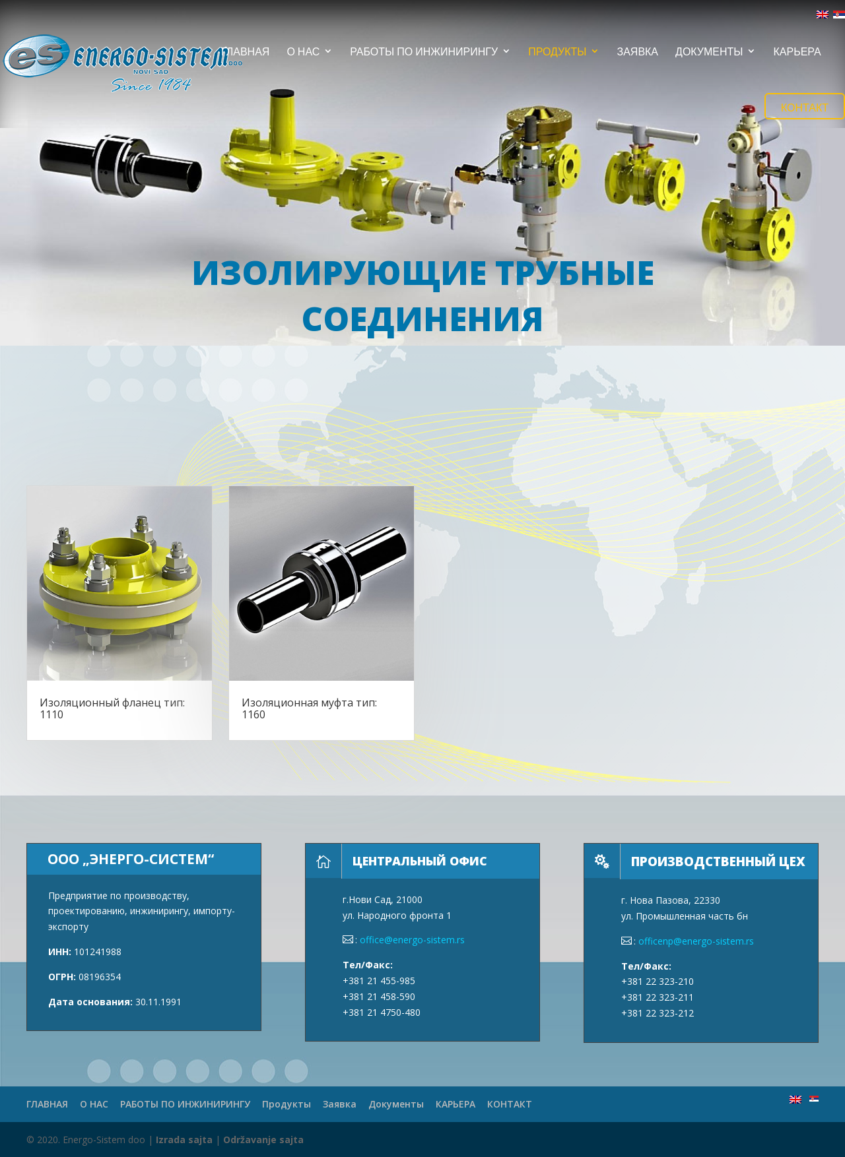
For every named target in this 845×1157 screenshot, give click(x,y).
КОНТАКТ (804, 107)
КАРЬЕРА (797, 52)
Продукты (557, 52)
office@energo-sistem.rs (412, 939)
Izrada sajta (184, 1139)
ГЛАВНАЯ (245, 52)
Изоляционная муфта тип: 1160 (309, 708)
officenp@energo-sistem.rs (696, 941)
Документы (709, 52)
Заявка (637, 52)
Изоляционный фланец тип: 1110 (112, 708)
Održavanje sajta (263, 1139)
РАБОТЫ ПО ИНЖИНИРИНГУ (424, 52)
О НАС (303, 52)
